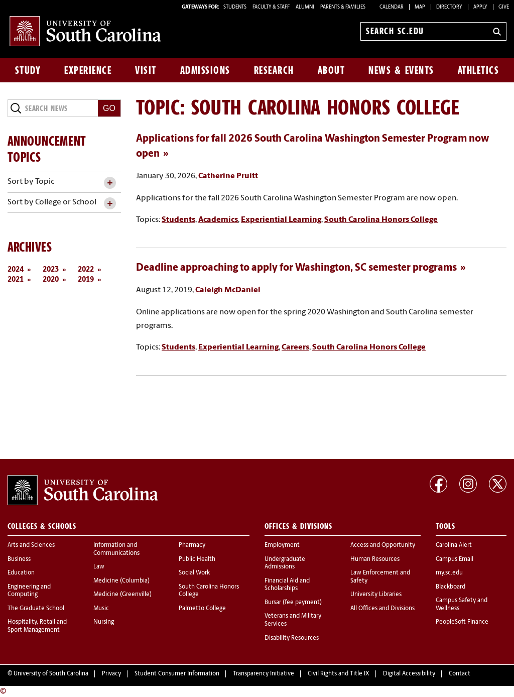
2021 (16, 280)
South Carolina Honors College (381, 220)
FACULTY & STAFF (271, 7)
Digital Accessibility (409, 674)
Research (274, 70)
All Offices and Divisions (382, 609)
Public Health (197, 559)
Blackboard (450, 587)
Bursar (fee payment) (293, 603)
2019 (86, 280)
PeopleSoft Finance (462, 622)
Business (19, 559)
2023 (51, 270)
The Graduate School (36, 609)
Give (503, 7)
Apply (480, 7)
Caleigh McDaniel (228, 290)
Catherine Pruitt (228, 176)
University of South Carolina (51, 674)
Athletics (478, 70)
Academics (218, 220)
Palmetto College (202, 609)
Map (420, 7)
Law (98, 567)
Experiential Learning (281, 220)
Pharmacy (192, 545)
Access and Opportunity (382, 545)
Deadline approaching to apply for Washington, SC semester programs (296, 268)
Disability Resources (292, 638)
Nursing (103, 622)
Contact (459, 674)
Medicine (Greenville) (122, 595)
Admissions (205, 70)
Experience (87, 70)
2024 (16, 270)
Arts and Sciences (31, 545)
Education (21, 573)
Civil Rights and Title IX (338, 674)
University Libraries (376, 595)
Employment (282, 545)
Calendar (391, 7)
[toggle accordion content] (109, 183)
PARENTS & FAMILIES (342, 7)
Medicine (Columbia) (121, 581)
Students (178, 220)
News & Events (401, 70)
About (331, 70)
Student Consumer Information (177, 674)
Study (28, 70)
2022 (86, 270)
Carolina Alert (454, 545)
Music (101, 609)
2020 (51, 280)
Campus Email (454, 559)
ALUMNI (305, 7)
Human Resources (375, 559)
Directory (449, 7)
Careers (295, 347)
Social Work (194, 573)
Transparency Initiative (263, 674)
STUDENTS (235, 7)
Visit (146, 70)
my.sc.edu (449, 573)
